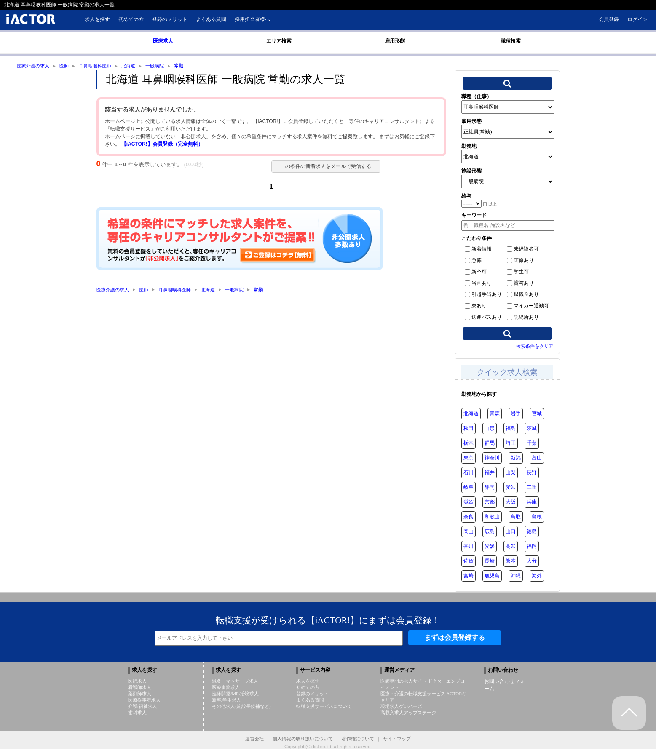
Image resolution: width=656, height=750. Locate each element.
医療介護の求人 (34, 66)
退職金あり (523, 295)
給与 (466, 197)
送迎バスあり (483, 318)
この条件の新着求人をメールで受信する (322, 167)
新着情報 (478, 250)
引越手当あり (483, 295)
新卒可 (476, 272)
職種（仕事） (476, 97)
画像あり (520, 261)
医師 (67, 66)
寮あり (476, 307)
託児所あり (523, 318)
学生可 (518, 272)
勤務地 (469, 147)
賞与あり (520, 284)
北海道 (135, 66)
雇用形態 (471, 122)
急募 (473, 261)
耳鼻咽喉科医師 (100, 66)
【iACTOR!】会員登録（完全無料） (162, 145)
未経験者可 (523, 250)
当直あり (478, 284)
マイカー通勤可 (528, 307)
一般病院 (163, 66)
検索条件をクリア (534, 347)
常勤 (189, 66)
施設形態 (471, 172)
